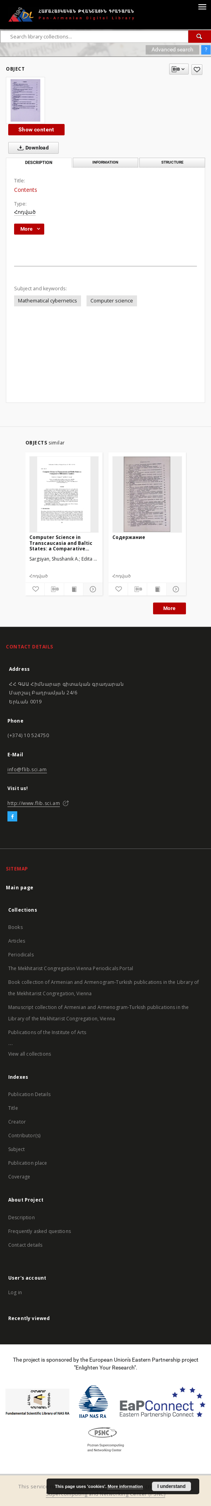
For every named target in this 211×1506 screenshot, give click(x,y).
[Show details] (91, 589)
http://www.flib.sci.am (33, 803)
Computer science (111, 300)
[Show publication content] (73, 589)
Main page (20, 887)
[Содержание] (147, 494)
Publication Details (29, 1094)
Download (31, 148)
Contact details (25, 1245)
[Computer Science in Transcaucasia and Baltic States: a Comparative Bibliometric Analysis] (64, 494)
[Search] (199, 36)
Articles (16, 941)
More (169, 608)
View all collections (29, 1054)
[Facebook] (12, 816)
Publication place (27, 1163)
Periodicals (21, 954)
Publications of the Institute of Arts (47, 1032)
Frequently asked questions (39, 1231)
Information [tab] (105, 162)
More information (125, 1486)
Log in (15, 1292)
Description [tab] (38, 162)
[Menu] (202, 6)
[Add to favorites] (196, 69)
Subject (16, 1149)
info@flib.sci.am (27, 769)
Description (21, 1217)
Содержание (128, 537)
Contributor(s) (24, 1135)
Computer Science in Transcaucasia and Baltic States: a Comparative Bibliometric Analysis (60, 543)
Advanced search (172, 49)
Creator (17, 1121)
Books (15, 927)
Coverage (19, 1176)
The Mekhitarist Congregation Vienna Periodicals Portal (70, 968)
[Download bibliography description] (54, 589)
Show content (36, 129)
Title (13, 1108)
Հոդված (25, 212)
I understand (171, 1486)
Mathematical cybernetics (47, 300)
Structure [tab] (172, 162)
